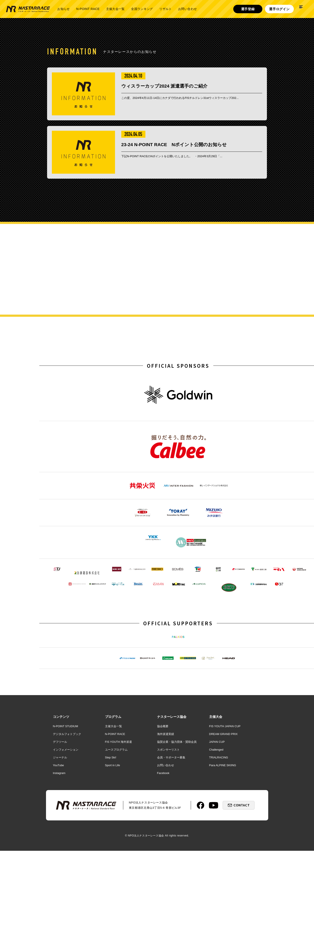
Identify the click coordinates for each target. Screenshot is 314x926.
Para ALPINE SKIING (222, 856)
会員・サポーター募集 (171, 848)
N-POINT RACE (87, 9)
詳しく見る (267, 310)
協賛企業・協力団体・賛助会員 (177, 833)
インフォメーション (65, 840)
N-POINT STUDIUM (65, 817)
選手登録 (248, 9)
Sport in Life (112, 856)
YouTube (58, 856)
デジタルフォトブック (67, 825)
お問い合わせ (187, 9)
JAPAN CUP (217, 833)
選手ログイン (279, 9)
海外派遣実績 (165, 825)
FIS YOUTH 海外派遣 (118, 833)
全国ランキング (142, 9)
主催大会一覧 (115, 9)
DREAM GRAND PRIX (223, 825)
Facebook (163, 864)
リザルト (165, 9)
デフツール (60, 833)
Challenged (216, 840)
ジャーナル (60, 848)
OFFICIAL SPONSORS (178, 387)
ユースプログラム (116, 840)
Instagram (59, 864)
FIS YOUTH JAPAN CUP (225, 817)
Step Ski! (110, 848)
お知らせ (63, 9)
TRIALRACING (218, 848)
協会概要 (162, 817)
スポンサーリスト (168, 840)
